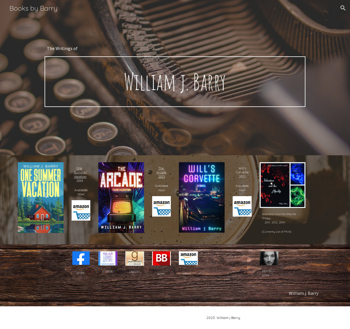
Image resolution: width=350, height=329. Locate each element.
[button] (343, 8)
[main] (175, 48)
